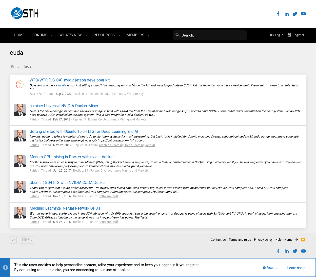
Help (278, 239)
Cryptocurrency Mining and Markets (122, 119)
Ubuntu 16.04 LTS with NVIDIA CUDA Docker (68, 182)
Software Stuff (108, 196)
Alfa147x (36, 94)
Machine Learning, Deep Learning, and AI (127, 145)
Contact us (218, 239)
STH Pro (27, 239)
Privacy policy (263, 239)
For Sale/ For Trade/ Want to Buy (121, 94)
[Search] (210, 35)
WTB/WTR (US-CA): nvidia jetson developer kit (70, 80)
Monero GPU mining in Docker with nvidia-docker (72, 157)
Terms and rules (240, 239)
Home (288, 239)
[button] (52, 35)
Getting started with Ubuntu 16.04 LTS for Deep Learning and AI (84, 131)
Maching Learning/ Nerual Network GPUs (65, 208)
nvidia (62, 85)
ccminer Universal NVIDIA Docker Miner (64, 105)
